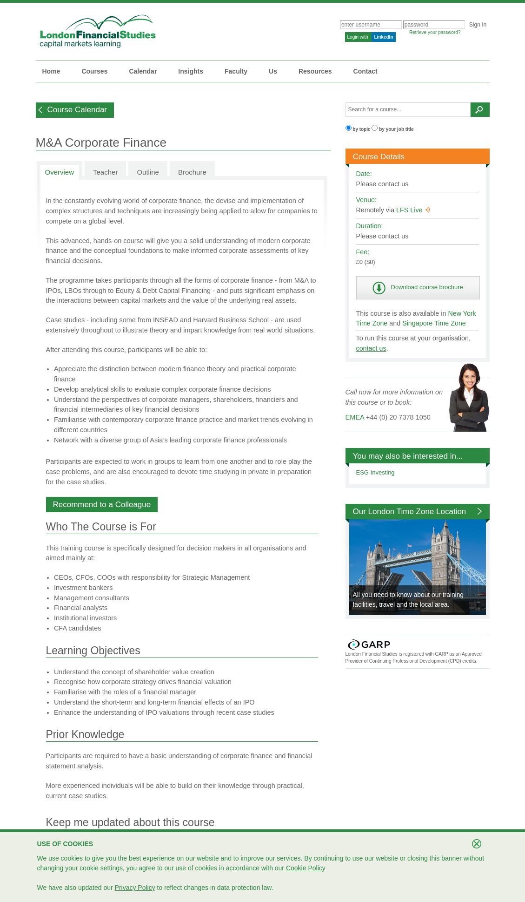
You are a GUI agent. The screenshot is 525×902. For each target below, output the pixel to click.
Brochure (192, 172)
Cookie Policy (306, 868)
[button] (75, 110)
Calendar (143, 71)
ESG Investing (375, 472)
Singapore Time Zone (434, 323)
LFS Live (413, 210)
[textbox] (408, 109)
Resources (315, 71)
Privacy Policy (135, 887)
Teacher (105, 172)
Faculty (236, 71)
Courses (94, 71)
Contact (365, 71)
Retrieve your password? (435, 32)
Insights (190, 71)
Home (51, 71)
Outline (148, 172)
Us (273, 71)
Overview (59, 172)
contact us (371, 348)
